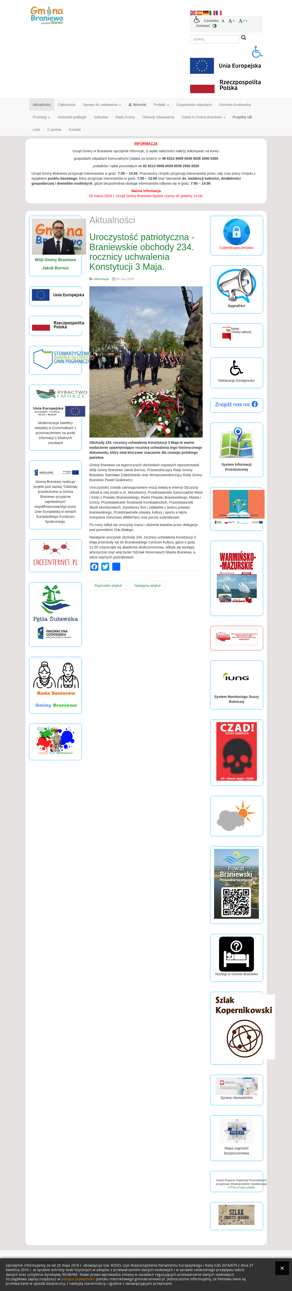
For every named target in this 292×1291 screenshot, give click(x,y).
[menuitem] (223, 21)
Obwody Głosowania (158, 117)
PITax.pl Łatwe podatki (242, 1187)
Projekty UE (242, 117)
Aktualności (42, 105)
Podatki (161, 105)
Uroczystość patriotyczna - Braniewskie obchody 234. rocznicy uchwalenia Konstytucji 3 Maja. (141, 252)
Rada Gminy (125, 117)
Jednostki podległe (72, 117)
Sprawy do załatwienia (102, 105)
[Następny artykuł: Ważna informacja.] (147, 585)
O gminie (54, 130)
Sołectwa (101, 117)
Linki (36, 130)
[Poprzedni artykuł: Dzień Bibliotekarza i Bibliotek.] (108, 585)
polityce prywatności (78, 1279)
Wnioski (137, 105)
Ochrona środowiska (235, 105)
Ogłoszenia (66, 105)
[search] (215, 39)
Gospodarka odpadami (194, 105)
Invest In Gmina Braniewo (203, 117)
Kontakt (74, 130)
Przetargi (41, 117)
